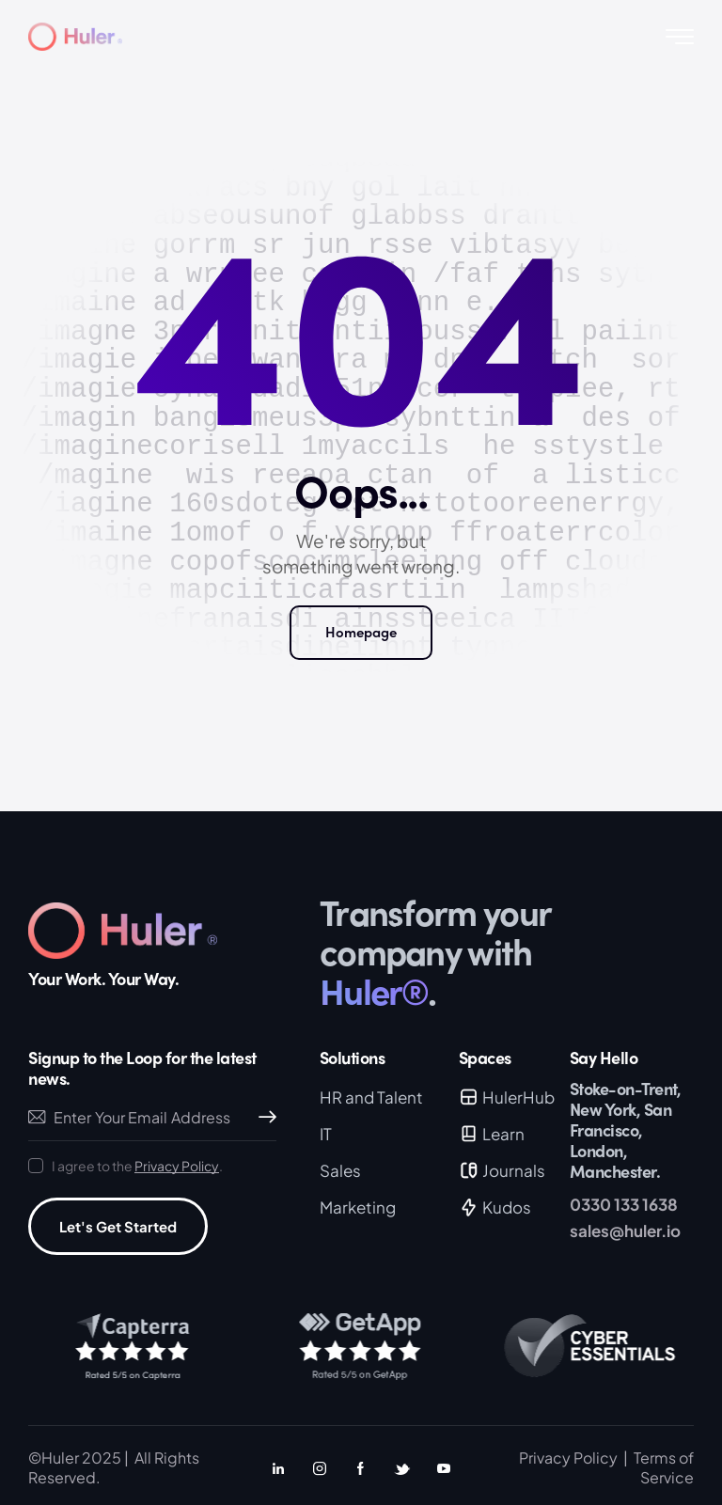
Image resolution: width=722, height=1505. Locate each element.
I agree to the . (137, 1165)
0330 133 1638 (624, 1204)
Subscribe (262, 1117)
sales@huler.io (625, 1230)
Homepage (361, 631)
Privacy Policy (176, 1166)
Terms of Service (664, 1466)
